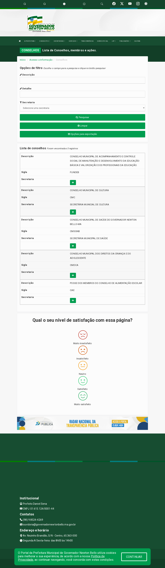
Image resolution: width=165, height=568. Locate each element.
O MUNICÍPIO (44, 41)
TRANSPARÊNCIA (87, 41)
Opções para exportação (82, 134)
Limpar (83, 125)
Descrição (27, 74)
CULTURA (137, 41)
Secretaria (27, 102)
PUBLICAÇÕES (124, 41)
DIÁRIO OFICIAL (102, 41)
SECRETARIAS (59, 41)
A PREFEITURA (30, 41)
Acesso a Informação (41, 59)
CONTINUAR (134, 557)
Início (23, 59)
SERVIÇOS (73, 41)
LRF (114, 41)
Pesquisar (82, 117)
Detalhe (25, 88)
